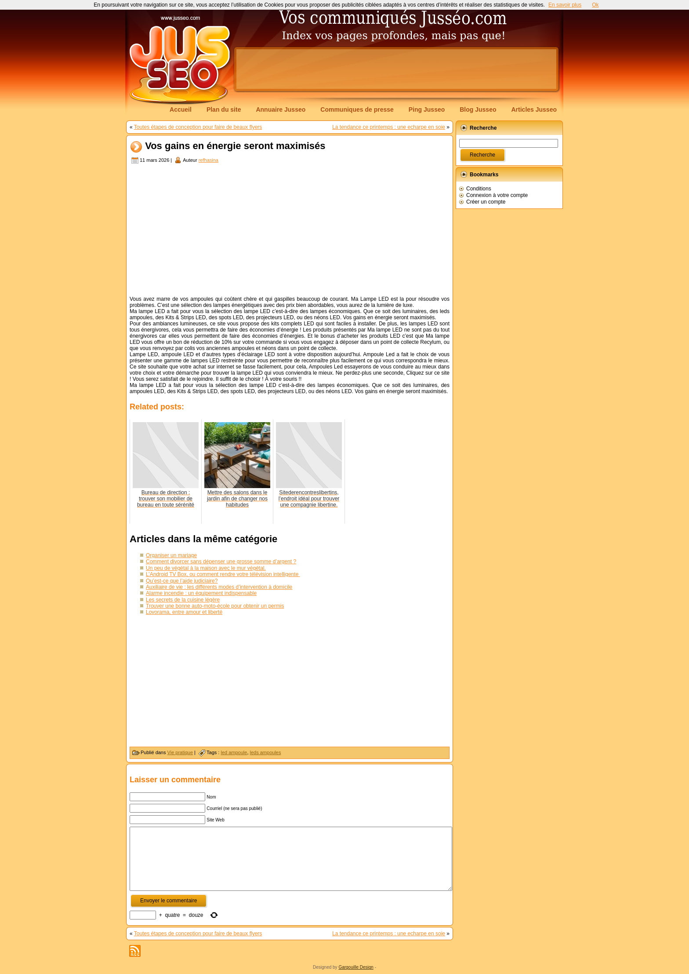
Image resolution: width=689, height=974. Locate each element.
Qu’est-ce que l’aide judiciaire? (182, 581)
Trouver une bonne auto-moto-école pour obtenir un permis (215, 606)
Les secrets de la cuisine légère (183, 600)
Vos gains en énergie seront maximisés (235, 146)
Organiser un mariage (171, 555)
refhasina (208, 160)
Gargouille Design (356, 967)
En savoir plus (564, 5)
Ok (595, 5)
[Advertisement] (396, 69)
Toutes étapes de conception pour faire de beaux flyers (198, 127)
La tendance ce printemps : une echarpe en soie (388, 127)
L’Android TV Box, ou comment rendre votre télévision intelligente (223, 574)
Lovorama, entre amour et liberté (184, 612)
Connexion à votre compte (497, 195)
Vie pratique (180, 752)
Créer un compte (485, 202)
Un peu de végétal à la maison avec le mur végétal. (206, 568)
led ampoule (234, 752)
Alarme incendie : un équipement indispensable (201, 593)
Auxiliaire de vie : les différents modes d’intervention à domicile (219, 587)
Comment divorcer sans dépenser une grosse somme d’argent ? (221, 561)
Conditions (478, 189)
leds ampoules (265, 752)
